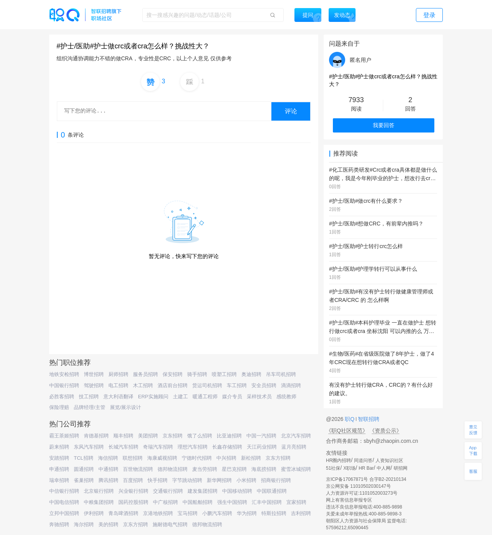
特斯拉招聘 (273, 513)
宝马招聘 (188, 513)
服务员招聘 (145, 374)
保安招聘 (173, 374)
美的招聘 (108, 524)
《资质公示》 (385, 430)
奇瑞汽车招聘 (158, 447)
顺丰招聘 (123, 436)
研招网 (400, 468)
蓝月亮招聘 (293, 447)
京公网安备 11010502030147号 (358, 486)
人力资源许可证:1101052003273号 (361, 493)
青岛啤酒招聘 (123, 513)
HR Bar (366, 468)
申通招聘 (59, 469)
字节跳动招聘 (187, 480)
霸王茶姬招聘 (64, 436)
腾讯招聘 (108, 480)
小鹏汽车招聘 (217, 513)
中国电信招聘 (64, 502)
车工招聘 (237, 385)
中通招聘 (108, 469)
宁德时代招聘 (197, 458)
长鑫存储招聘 (227, 447)
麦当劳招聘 (204, 469)
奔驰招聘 (59, 524)
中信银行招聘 (64, 491)
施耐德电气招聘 (170, 524)
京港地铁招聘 (158, 513)
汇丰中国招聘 (267, 502)
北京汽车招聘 (296, 436)
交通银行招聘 (168, 491)
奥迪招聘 (251, 374)
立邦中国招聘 (64, 513)
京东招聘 (173, 436)
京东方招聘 (278, 458)
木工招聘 (143, 385)
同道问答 (363, 460)
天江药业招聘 (262, 447)
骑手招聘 (197, 374)
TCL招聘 (83, 458)
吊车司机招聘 (281, 374)
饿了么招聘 (199, 436)
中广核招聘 (165, 502)
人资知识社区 (389, 460)
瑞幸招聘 (59, 480)
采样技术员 (259, 396)
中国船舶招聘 (198, 502)
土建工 (180, 396)
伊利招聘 (94, 513)
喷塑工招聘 (224, 374)
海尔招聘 (84, 524)
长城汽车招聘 (123, 447)
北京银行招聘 (99, 491)
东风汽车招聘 (89, 447)
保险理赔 (59, 407)
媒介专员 (232, 396)
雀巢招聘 (84, 480)
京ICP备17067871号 (347, 479)
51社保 (333, 468)
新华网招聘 (219, 480)
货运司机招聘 (207, 385)
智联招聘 (367, 419)
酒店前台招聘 (173, 385)
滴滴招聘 (291, 385)
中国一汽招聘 (261, 436)
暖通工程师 (205, 396)
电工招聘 (118, 385)
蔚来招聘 (59, 447)
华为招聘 (247, 513)
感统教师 (286, 396)
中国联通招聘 (272, 491)
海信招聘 (108, 458)
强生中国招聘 (232, 502)
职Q (350, 419)
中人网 (384, 468)
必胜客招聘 (61, 396)
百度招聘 (133, 480)
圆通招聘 (84, 469)
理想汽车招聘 (193, 447)
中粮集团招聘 (99, 502)
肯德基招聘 (96, 436)
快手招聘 (158, 480)
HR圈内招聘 (338, 460)
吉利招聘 (301, 513)
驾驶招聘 (94, 385)
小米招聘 (246, 480)
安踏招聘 (59, 458)
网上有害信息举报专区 (349, 500)
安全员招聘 (263, 385)
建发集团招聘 (203, 491)
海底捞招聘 (263, 469)
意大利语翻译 (118, 396)
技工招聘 (89, 396)
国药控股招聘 (133, 502)
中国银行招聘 (64, 385)
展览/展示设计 (125, 407)
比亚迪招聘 (229, 436)
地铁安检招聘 (64, 374)
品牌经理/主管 (89, 407)
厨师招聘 (118, 374)
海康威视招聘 (162, 458)
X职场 (349, 468)
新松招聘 (251, 458)
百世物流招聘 (138, 469)
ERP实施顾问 (153, 396)
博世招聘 (94, 374)
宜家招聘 (296, 502)
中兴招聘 (226, 458)
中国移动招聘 (237, 491)
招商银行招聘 (276, 480)
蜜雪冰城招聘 (296, 469)
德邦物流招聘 (173, 469)
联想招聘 (133, 458)
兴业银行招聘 (133, 491)
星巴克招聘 (234, 469)
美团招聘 (148, 436)
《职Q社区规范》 (347, 430)
